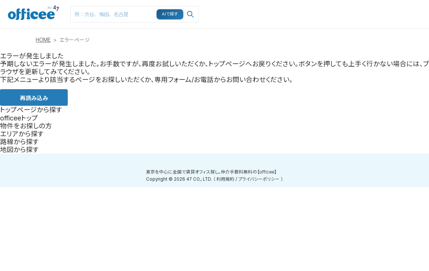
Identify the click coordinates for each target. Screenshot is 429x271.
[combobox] (134, 14)
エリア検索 (243, 8)
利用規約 (225, 179)
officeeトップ (19, 118)
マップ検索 (300, 8)
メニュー (384, 4)
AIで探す (170, 14)
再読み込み (34, 98)
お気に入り (329, 8)
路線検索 (270, 4)
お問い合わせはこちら (414, 12)
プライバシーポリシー (259, 179)
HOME (43, 40)
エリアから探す (22, 134)
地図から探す (19, 150)
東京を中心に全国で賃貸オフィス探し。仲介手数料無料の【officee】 (211, 172)
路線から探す (19, 142)
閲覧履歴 (356, 4)
